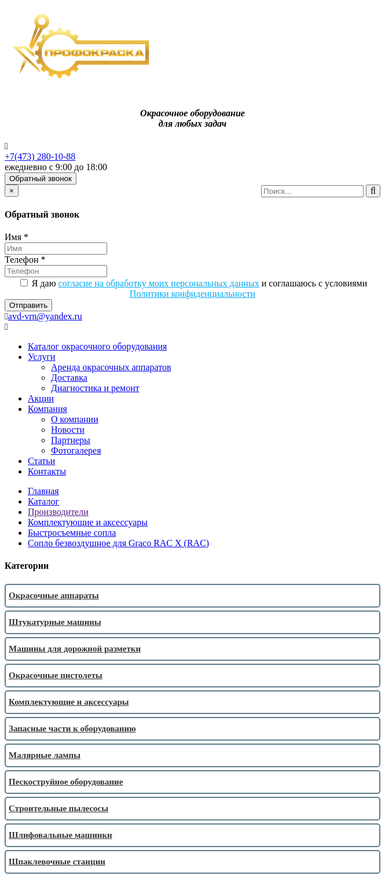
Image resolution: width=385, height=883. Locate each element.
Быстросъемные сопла (72, 533)
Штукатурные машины (55, 622)
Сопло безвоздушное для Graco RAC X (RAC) (118, 543)
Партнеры (70, 440)
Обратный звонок (40, 178)
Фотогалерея (76, 450)
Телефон (25, 259)
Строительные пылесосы (58, 808)
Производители (58, 512)
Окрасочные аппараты (54, 595)
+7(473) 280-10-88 (40, 156)
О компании (74, 419)
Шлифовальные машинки (60, 835)
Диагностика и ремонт (95, 388)
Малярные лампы (44, 755)
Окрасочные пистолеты (55, 675)
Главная (43, 491)
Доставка (69, 377)
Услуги (42, 357)
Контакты (47, 471)
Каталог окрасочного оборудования (97, 346)
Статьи (41, 461)
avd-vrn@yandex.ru (45, 316)
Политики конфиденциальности (192, 294)
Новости (68, 430)
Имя (16, 237)
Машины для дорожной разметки (75, 648)
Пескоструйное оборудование (66, 781)
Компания (47, 409)
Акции (41, 398)
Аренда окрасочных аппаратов (111, 367)
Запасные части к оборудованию (72, 728)
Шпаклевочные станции (57, 861)
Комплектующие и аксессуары (88, 522)
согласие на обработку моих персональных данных (158, 283)
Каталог (43, 501)
